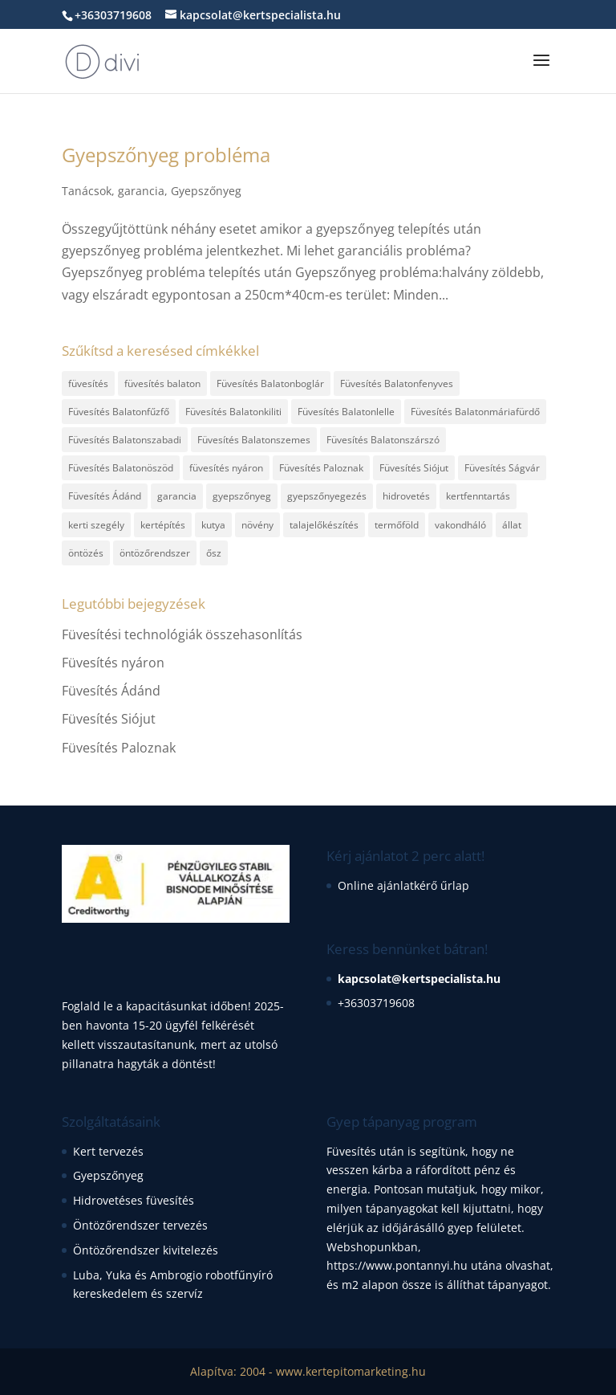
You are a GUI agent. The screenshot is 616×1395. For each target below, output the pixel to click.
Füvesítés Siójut (109, 719)
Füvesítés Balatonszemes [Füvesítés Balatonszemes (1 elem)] (253, 440)
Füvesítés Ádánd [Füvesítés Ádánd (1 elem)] (104, 496)
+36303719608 (376, 1002)
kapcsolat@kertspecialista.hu (419, 978)
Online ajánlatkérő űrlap (403, 885)
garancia (141, 190)
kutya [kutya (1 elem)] (213, 525)
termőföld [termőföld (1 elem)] (397, 525)
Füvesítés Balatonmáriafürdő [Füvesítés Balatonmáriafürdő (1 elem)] (475, 411)
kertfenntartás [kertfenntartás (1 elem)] (478, 496)
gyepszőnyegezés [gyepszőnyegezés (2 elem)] (327, 496)
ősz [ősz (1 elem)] (213, 553)
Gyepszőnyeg (206, 190)
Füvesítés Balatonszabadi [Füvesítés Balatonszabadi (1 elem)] (124, 440)
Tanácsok (86, 190)
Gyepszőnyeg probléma (166, 154)
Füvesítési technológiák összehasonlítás (182, 634)
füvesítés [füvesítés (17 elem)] (88, 383)
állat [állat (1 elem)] (511, 525)
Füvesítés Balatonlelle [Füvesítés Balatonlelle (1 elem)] (346, 411)
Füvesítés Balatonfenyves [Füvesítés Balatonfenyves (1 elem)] (396, 383)
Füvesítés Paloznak (119, 748)
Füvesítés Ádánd (111, 691)
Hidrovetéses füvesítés (133, 1200)
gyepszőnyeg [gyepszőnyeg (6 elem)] (242, 496)
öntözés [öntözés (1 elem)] (85, 553)
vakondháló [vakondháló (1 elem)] (460, 525)
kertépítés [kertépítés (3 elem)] (162, 525)
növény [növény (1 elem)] (257, 525)
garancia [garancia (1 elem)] (177, 496)
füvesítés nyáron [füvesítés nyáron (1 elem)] (226, 468)
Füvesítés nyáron (113, 662)
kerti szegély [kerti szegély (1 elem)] (96, 525)
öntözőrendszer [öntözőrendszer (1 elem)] (155, 553)
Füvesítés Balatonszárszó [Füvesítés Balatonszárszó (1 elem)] (383, 440)
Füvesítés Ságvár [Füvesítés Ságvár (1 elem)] (502, 468)
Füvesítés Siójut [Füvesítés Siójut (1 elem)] (413, 468)
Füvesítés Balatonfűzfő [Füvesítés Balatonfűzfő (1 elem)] (118, 411)
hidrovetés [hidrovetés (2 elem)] (406, 496)
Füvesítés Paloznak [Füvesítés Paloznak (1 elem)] (321, 468)
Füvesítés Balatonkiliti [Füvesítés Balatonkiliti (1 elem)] (233, 411)
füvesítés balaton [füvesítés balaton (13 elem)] (162, 383)
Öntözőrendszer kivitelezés (145, 1250)
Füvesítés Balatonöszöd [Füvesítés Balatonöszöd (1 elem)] (120, 468)
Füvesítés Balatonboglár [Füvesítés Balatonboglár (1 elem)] (270, 383)
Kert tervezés (108, 1151)
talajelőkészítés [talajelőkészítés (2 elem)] (324, 525)
